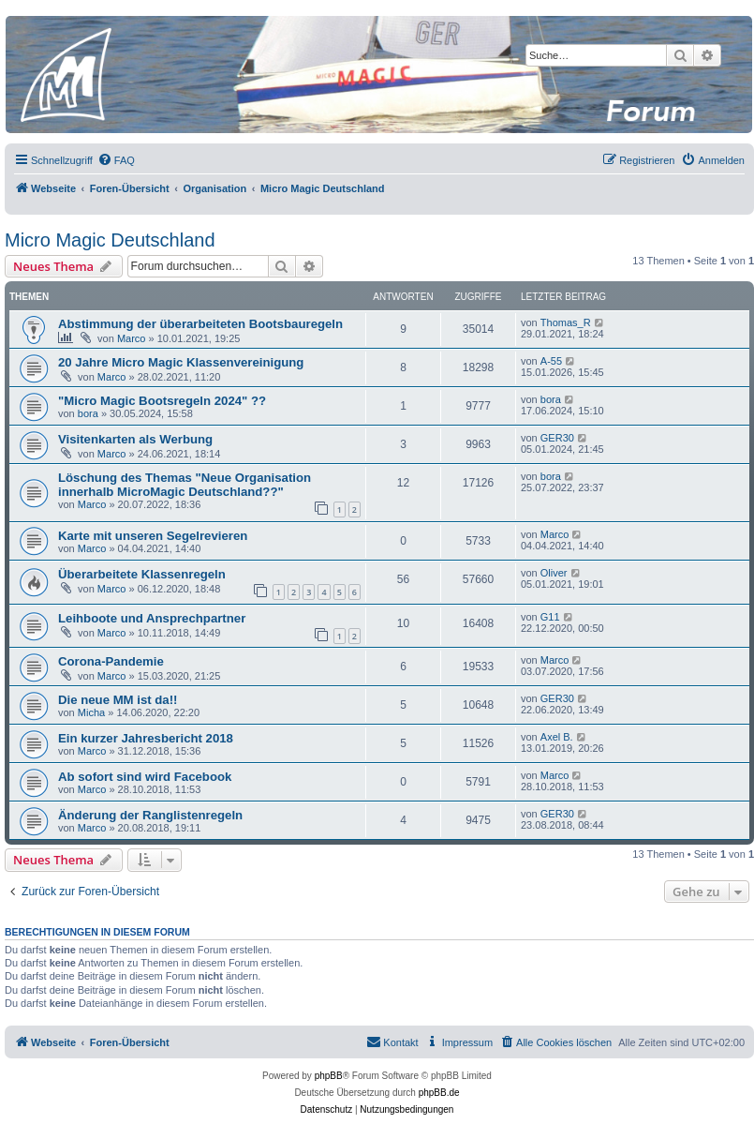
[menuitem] (116, 160)
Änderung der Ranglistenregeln (150, 815)
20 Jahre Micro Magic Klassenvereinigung (180, 362)
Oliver (554, 572)
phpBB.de (439, 1092)
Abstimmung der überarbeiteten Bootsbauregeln (200, 324)
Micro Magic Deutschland (110, 240)
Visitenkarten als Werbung (135, 439)
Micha (91, 712)
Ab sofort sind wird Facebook (144, 777)
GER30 (557, 437)
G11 (550, 616)
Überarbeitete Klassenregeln (142, 574)
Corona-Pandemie (111, 661)
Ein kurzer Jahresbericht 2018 (145, 738)
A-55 (551, 361)
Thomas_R (565, 322)
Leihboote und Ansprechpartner (151, 618)
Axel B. (556, 736)
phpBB (329, 1076)
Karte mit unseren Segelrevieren (152, 536)
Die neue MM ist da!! (118, 700)
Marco (131, 338)
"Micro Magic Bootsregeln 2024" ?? (162, 401)
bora (88, 413)
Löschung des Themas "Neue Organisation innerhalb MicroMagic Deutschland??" (184, 485)
